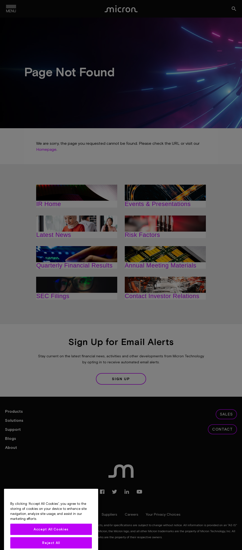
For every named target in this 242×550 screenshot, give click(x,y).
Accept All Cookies (51, 539)
